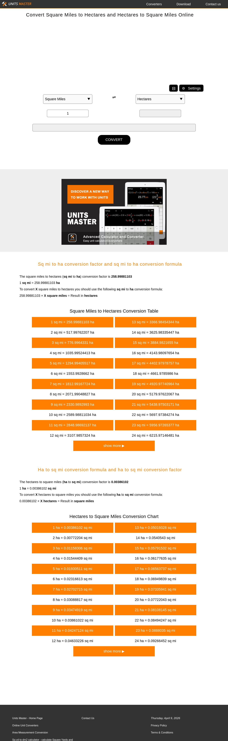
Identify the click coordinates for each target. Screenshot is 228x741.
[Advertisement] (114, 53)
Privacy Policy (159, 725)
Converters (154, 4)
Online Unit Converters (25, 725)
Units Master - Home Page (27, 718)
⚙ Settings (191, 88)
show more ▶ (113, 446)
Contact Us (88, 718)
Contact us (213, 4)
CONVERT (114, 140)
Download (184, 4)
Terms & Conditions (162, 732)
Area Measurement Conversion (30, 732)
